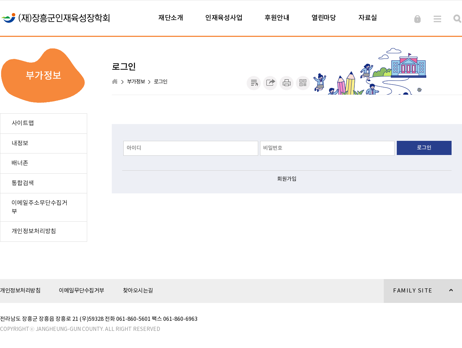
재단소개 (170, 18)
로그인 (160, 82)
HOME (115, 82)
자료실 (367, 18)
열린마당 (323, 18)
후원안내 (277, 18)
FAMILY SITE (418, 295)
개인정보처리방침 (20, 291)
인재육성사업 (223, 18)
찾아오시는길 (138, 291)
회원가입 (287, 179)
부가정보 (136, 82)
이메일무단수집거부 (81, 291)
